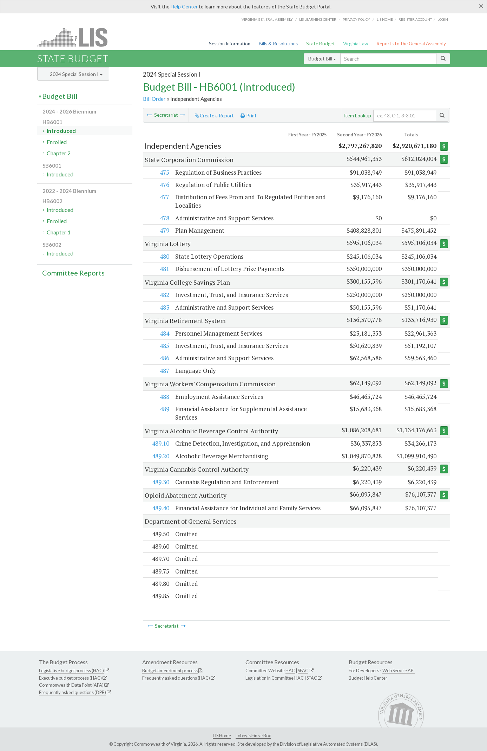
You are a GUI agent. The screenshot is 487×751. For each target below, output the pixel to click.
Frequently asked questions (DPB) (72, 692)
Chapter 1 (59, 232)
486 (164, 358)
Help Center (184, 6)
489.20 (160, 456)
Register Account (415, 19)
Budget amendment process (170, 670)
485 (164, 346)
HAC (290, 670)
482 (164, 295)
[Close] (481, 6)
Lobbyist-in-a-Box (253, 735)
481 (164, 269)
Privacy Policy (356, 19)
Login (442, 19)
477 (164, 197)
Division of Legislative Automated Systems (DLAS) (328, 744)
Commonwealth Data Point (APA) (71, 685)
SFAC (303, 670)
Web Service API (398, 670)
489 (164, 409)
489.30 (160, 482)
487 (164, 371)
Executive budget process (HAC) (70, 678)
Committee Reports (73, 272)
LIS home (385, 19)
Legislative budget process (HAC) (71, 670)
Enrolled (57, 141)
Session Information (229, 43)
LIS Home (222, 735)
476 (164, 185)
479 (164, 230)
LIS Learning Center (317, 19)
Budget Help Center (368, 678)
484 (164, 333)
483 (164, 307)
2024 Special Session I (76, 74)
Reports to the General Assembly (411, 43)
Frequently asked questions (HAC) (176, 678)
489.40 (160, 508)
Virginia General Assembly (267, 19)
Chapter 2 (59, 153)
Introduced (61, 130)
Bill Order (154, 99)
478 (164, 218)
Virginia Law (355, 43)
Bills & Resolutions (278, 43)
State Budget (320, 43)
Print (249, 115)
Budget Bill (322, 58)
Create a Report (214, 115)
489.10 (160, 443)
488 (164, 397)
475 (164, 172)
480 (164, 256)
